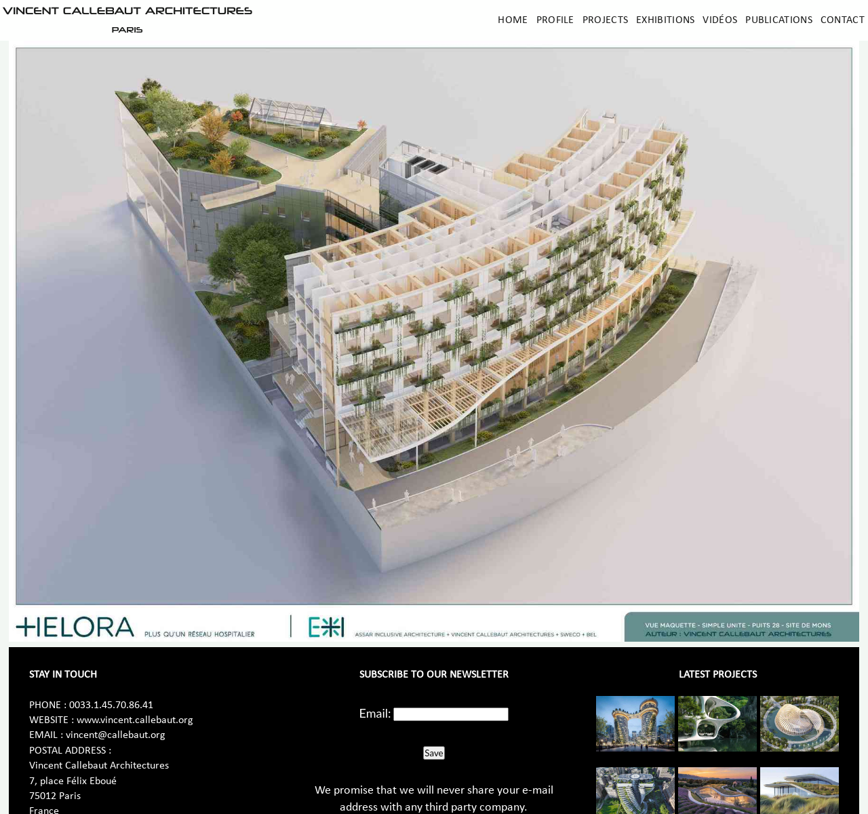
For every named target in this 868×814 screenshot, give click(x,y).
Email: (375, 712)
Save (434, 753)
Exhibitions (665, 20)
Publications (778, 20)
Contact (843, 20)
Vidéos (720, 20)
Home (513, 20)
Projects (605, 20)
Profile (555, 20)
